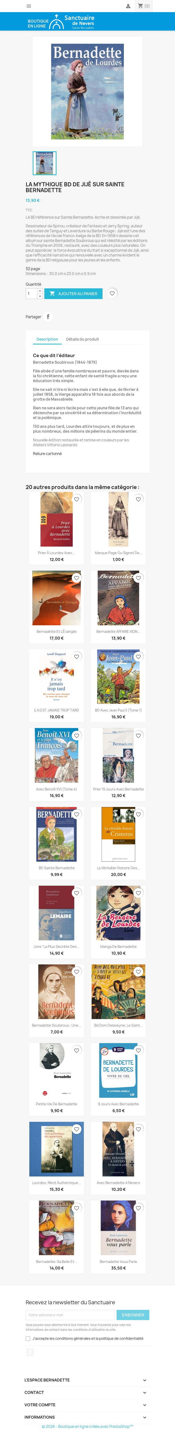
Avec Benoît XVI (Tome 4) (56, 789)
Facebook (30, 1352)
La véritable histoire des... (118, 868)
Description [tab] (47, 339)
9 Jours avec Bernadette (118, 1104)
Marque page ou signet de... (118, 552)
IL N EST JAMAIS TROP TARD (56, 710)
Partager (48, 316)
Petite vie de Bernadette (56, 1104)
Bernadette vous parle (118, 1261)
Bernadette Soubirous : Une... (56, 1025)
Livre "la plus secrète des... (57, 946)
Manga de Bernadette (118, 946)
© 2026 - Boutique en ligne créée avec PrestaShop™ (87, 1426)
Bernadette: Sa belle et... (56, 1261)
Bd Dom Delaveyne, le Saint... (118, 1025)
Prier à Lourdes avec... (56, 552)
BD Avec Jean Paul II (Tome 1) (118, 710)
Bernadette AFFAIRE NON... (118, 631)
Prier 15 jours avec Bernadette (118, 789)
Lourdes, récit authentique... (56, 1182)
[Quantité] (31, 293)
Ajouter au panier (73, 294)
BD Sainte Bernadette (57, 868)
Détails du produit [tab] (82, 339)
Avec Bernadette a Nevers (118, 1182)
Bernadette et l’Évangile (57, 631)
